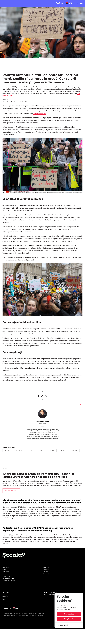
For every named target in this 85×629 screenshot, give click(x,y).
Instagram (6, 594)
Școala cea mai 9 (8, 578)
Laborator (6, 571)
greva (7, 450)
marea (52, 450)
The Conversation (39, 113)
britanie (63, 450)
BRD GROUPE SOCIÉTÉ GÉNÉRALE (33, 615)
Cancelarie (6, 574)
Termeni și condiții (50, 592)
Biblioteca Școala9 (9, 581)
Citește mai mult (11, 490)
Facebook (6, 592)
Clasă (4, 569)
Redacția (46, 571)
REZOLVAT (6, 576)
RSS (4, 599)
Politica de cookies (49, 594)
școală (41, 450)
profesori (19, 450)
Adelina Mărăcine (42, 421)
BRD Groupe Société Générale (17, 613)
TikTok (5, 597)
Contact (46, 574)
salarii (74, 450)
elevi (30, 450)
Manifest (46, 569)
